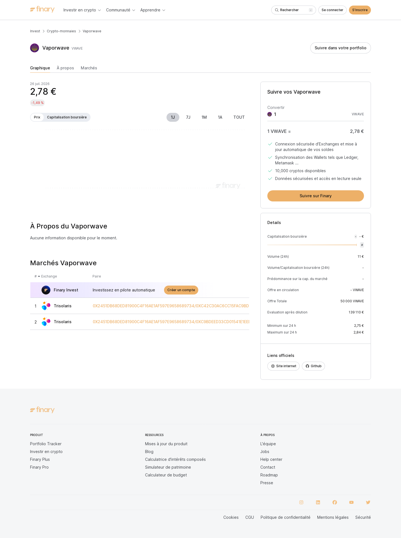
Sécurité (363, 517)
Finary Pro (39, 467)
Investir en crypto (46, 451)
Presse (266, 482)
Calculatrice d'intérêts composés (175, 459)
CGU (249, 517)
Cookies (231, 517)
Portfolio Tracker (46, 443)
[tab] (40, 69)
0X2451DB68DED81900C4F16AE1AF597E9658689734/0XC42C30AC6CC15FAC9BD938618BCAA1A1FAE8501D (195, 306)
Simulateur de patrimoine (168, 467)
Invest (35, 31)
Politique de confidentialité (285, 517)
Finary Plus (40, 459)
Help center (271, 459)
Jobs (264, 451)
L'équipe (268, 443)
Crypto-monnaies (61, 31)
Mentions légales (333, 517)
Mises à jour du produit (166, 443)
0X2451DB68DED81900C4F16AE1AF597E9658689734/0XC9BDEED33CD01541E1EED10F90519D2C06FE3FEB (194, 322)
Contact (267, 467)
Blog (149, 451)
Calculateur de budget (166, 475)
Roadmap (269, 475)
